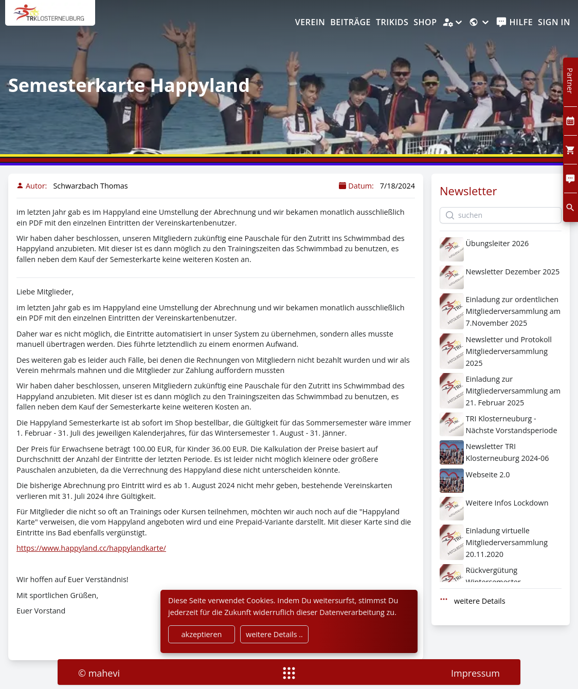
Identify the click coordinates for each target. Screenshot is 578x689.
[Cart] (570, 150)
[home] (50, 18)
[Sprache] (480, 22)
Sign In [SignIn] (554, 22)
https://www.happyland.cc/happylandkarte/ (91, 548)
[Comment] (570, 178)
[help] (514, 22)
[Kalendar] (570, 121)
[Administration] (453, 22)
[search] (570, 207)
